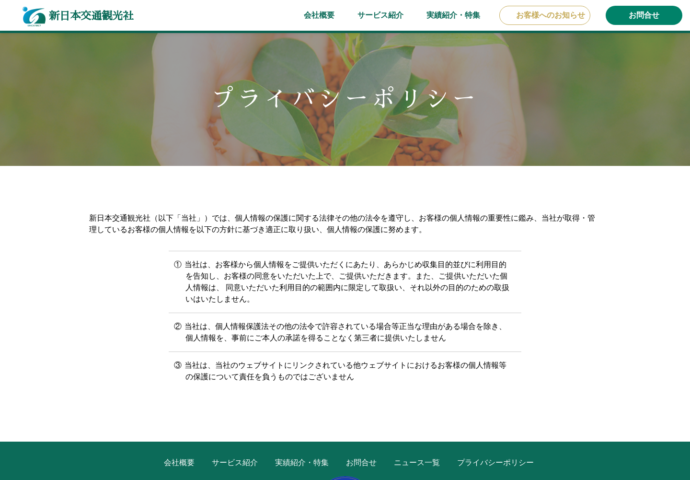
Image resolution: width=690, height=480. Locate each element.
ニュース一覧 (417, 462)
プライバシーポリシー (495, 462)
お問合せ (644, 15)
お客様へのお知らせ (550, 15)
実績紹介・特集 (453, 15)
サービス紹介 (380, 15)
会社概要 (319, 15)
